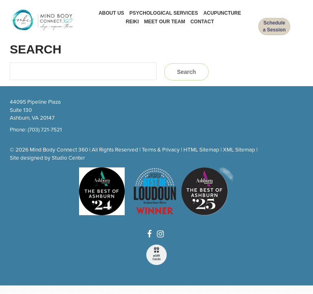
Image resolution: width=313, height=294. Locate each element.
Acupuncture (222, 13)
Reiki (132, 21)
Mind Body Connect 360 (59, 150)
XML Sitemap (239, 150)
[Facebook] (149, 234)
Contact (202, 21)
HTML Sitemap (201, 150)
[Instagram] (160, 234)
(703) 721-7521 (45, 130)
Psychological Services (164, 13)
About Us (111, 13)
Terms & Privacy (161, 150)
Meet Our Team (164, 21)
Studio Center (68, 158)
